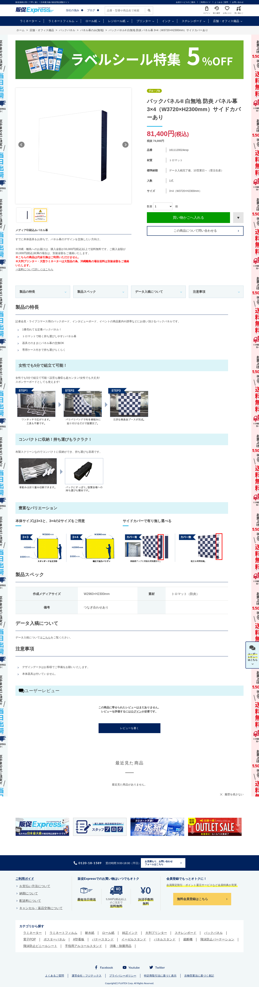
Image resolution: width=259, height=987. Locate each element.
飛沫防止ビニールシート (40, 946)
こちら (47, 637)
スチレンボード (192, 21)
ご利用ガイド (205, 2)
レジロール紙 (116, 21)
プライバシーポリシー (122, 975)
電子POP (29, 939)
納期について (28, 893)
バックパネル (213, 932)
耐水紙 (89, 932)
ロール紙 (91, 21)
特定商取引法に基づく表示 (160, 975)
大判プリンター (156, 932)
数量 (149, 206)
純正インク (130, 932)
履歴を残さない (234, 794)
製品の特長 (27, 291)
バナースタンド (103, 939)
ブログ (91, 10)
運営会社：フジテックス (86, 975)
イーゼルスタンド (133, 939)
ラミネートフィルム (61, 21)
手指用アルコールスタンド (83, 946)
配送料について (30, 900)
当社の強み (72, 10)
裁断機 (188, 939)
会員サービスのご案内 (185, 2)
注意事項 (199, 291)
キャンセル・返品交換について (41, 908)
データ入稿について (149, 291)
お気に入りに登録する (238, 217)
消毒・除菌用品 (120, 946)
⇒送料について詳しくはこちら (34, 269)
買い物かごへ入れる (188, 218)
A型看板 (78, 939)
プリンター (143, 21)
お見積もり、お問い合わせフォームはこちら (159, 863)
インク (166, 21)
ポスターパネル (54, 939)
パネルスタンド (165, 939)
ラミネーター (28, 21)
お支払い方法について (34, 886)
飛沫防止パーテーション (217, 939)
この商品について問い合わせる (195, 230)
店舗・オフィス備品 (226, 21)
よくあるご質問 (221, 2)
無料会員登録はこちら (192, 899)
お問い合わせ (238, 2)
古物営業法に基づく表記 (199, 975)
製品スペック (86, 291)
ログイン (136, 711)
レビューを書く (129, 728)
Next (125, 145)
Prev (21, 145)
